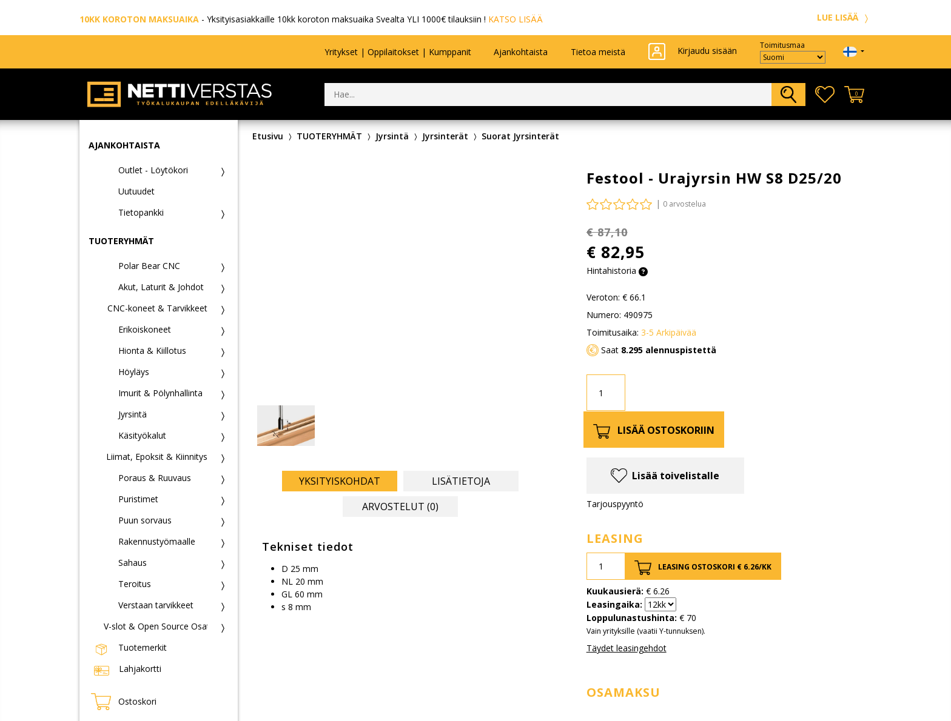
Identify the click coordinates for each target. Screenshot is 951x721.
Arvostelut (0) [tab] (400, 506)
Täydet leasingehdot (626, 648)
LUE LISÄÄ (844, 17)
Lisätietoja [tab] (461, 481)
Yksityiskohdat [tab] (339, 481)
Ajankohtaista (521, 52)
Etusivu (267, 136)
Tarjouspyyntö (615, 504)
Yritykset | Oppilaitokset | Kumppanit (397, 52)
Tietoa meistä (598, 52)
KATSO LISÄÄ (515, 19)
